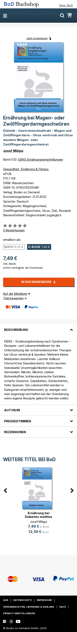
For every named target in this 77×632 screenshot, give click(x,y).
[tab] (38, 327)
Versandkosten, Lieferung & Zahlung (28, 606)
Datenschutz (22, 600)
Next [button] (72, 489)
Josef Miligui (13, 151)
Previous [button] (5, 489)
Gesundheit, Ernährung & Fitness (26, 169)
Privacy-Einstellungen (19, 613)
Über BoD (66, 5)
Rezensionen (15, 432)
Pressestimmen (17, 421)
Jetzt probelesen (37, 38)
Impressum (44, 600)
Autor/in (12, 410)
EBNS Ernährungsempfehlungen (40, 159)
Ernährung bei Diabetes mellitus (38, 515)
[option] (38, 503)
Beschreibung (16, 330)
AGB (5, 600)
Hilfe (62, 606)
